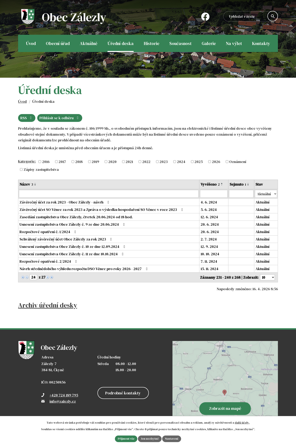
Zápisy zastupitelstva (41, 169)
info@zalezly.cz (63, 401)
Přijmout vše (126, 439)
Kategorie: (27, 161)
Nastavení (171, 439)
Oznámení (237, 161)
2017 (62, 161)
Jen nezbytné (150, 439)
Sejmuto (238, 184)
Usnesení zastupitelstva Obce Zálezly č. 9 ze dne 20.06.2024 (73, 224)
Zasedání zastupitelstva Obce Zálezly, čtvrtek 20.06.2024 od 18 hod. (76, 217)
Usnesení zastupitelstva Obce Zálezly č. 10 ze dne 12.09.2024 (73, 246)
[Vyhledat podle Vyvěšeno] (214, 194)
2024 (181, 161)
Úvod (22, 101)
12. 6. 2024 (209, 217)
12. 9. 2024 (209, 246)
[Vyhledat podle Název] (109, 194)
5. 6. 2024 (209, 209)
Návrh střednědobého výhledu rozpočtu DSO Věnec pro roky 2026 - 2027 (84, 268)
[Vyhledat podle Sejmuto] (241, 194)
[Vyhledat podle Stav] (266, 194)
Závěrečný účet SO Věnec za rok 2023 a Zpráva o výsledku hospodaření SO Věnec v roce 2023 (102, 209)
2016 (46, 161)
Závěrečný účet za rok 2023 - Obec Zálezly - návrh (65, 202)
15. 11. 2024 (210, 268)
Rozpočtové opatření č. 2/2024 (49, 261)
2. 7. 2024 (209, 239)
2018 (79, 161)
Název (26, 184)
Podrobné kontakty (123, 393)
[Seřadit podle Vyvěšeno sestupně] (222, 185)
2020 (112, 161)
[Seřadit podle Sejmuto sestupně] (248, 185)
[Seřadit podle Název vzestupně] (35, 183)
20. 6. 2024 (210, 224)
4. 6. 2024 (209, 202)
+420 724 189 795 (64, 395)
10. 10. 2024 (210, 254)
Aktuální (262, 202)
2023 (164, 161)
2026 (216, 161)
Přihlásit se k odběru (59, 117)
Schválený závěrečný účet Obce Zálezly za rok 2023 (66, 239)
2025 (198, 161)
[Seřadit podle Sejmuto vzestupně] (248, 183)
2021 (129, 161)
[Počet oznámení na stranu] (267, 277)
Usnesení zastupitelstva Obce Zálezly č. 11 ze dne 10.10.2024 (72, 254)
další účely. (242, 423)
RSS (26, 117)
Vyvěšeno (210, 184)
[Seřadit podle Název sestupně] (35, 185)
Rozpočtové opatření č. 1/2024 (49, 231)
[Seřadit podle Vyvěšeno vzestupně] (222, 183)
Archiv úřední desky (47, 305)
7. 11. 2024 (209, 261)
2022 (146, 161)
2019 (95, 161)
